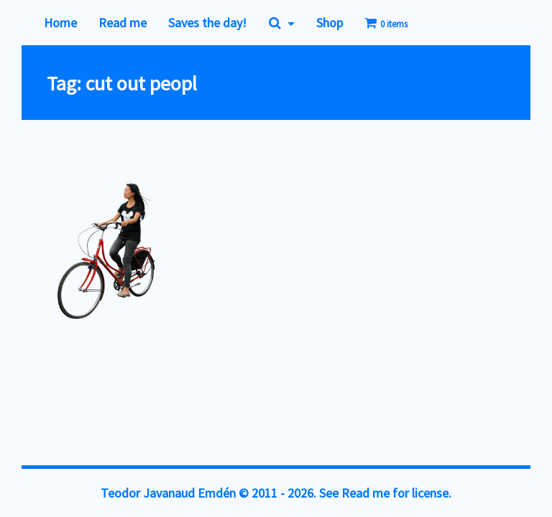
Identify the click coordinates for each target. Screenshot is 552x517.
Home (60, 22)
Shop (329, 22)
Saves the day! (207, 22)
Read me (122, 22)
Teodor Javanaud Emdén (168, 493)
